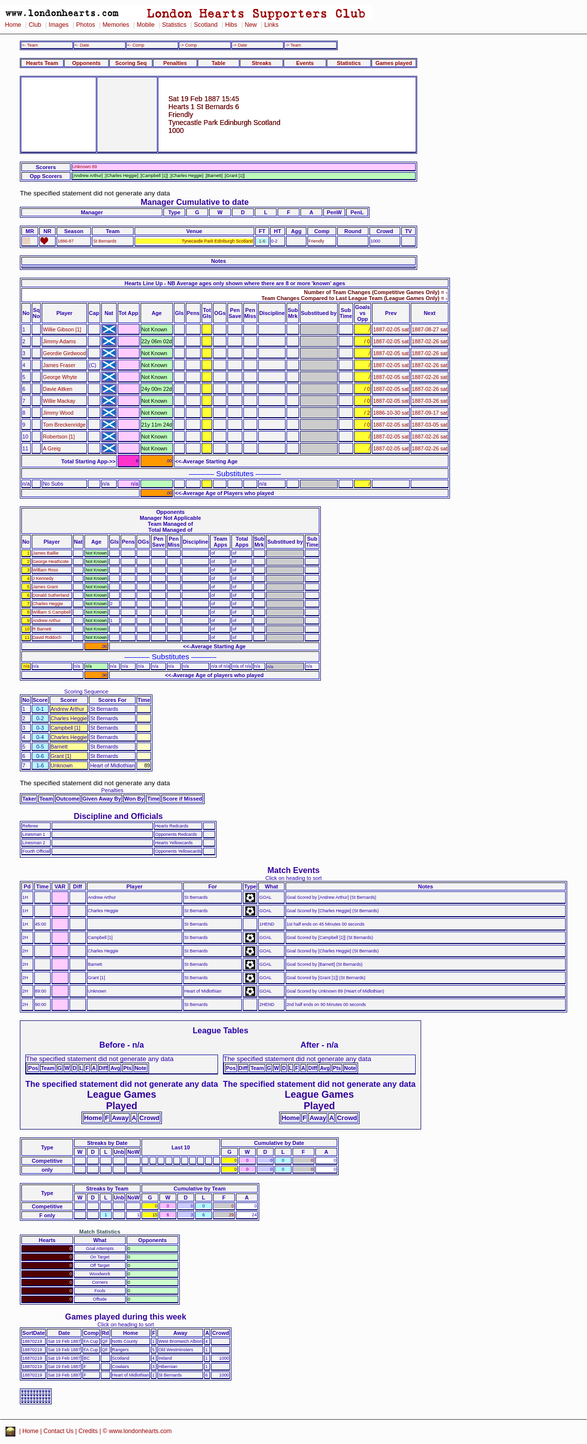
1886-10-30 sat (391, 413)
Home (13, 24)
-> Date (239, 45)
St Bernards (104, 241)
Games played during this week (125, 1316)
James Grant (45, 586)
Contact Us (59, 1431)
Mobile (145, 24)
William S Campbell (52, 612)
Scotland (206, 24)
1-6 (262, 241)
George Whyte (60, 377)
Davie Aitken (57, 389)
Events (305, 63)
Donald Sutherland (51, 595)
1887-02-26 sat (429, 341)
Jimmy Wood (58, 413)
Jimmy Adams (59, 341)
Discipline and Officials (118, 816)
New (251, 24)
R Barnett (42, 629)
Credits (88, 1431)
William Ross (45, 569)
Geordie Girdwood (64, 353)
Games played (393, 63)
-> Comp (188, 45)
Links (271, 24)
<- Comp (135, 45)
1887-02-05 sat (391, 329)
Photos (85, 24)
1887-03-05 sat (429, 425)
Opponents (86, 63)
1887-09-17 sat (429, 413)
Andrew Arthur (47, 620)
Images (59, 24)
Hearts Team (42, 63)
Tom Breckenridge (64, 425)
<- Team (30, 45)
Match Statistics (100, 1232)
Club (35, 24)
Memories (115, 24)
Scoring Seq (131, 63)
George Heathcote (51, 561)
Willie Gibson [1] (62, 329)
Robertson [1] (58, 436)
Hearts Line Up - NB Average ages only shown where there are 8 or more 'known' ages (235, 283)
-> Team (293, 45)
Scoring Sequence (86, 691)
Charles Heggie (48, 603)
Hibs (231, 24)
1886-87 (66, 241)
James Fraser (59, 365)
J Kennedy (43, 578)
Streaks (261, 63)
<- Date (81, 45)
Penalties (175, 63)
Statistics (174, 24)
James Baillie (46, 553)
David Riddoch (47, 637)
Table (218, 63)
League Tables (220, 1030)
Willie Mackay (59, 401)
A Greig (52, 448)
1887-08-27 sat (429, 329)
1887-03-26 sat (429, 401)
